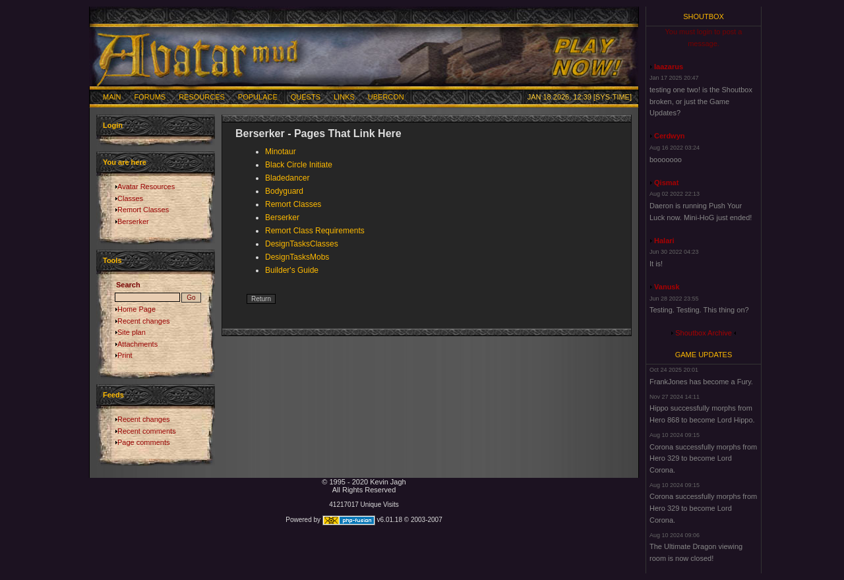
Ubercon (386, 97)
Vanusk (667, 287)
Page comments (143, 442)
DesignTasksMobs (297, 257)
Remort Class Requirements (315, 230)
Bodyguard (284, 191)
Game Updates (704, 355)
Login (113, 125)
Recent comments (146, 431)
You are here (124, 162)
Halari (664, 241)
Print (125, 355)
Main (112, 97)
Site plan (131, 332)
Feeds (113, 395)
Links (344, 97)
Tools (112, 260)
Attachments (137, 344)
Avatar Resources (146, 186)
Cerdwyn (669, 136)
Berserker (133, 221)
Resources (202, 97)
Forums (150, 97)
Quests (305, 97)
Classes (130, 198)
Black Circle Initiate (298, 164)
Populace (258, 97)
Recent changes (143, 321)
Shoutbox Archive (703, 333)
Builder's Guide (291, 270)
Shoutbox (703, 16)
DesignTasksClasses (301, 243)
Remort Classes (143, 210)
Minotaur (280, 151)
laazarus (668, 67)
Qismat (666, 183)
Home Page (136, 309)
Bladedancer (287, 178)
